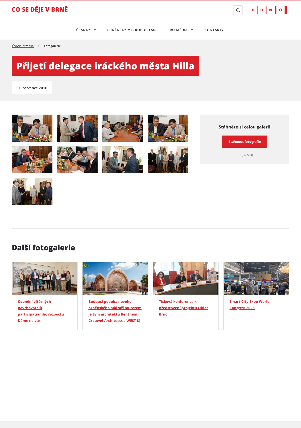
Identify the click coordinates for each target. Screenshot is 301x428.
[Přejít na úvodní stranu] (40, 12)
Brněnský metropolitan (131, 30)
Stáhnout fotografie (245, 141)
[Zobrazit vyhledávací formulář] (238, 10)
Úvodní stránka (23, 46)
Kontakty (214, 30)
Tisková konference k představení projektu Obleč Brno (183, 307)
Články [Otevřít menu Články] (83, 30)
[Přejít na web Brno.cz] (269, 10)
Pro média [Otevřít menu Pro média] (178, 30)
